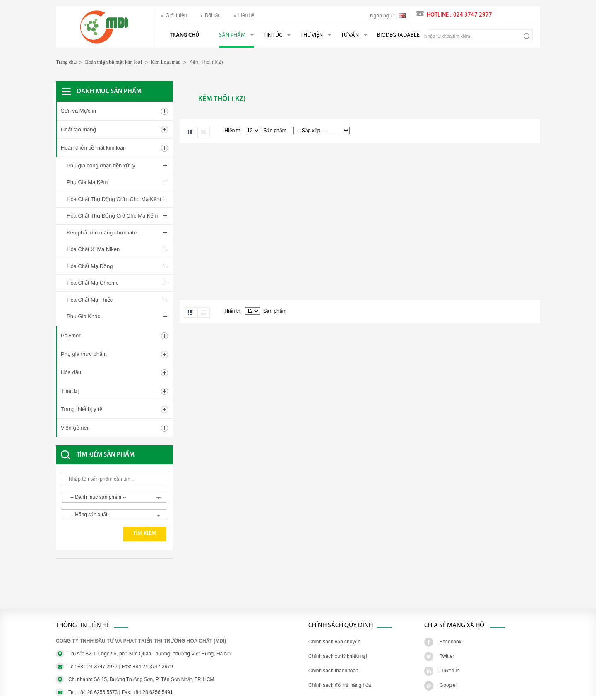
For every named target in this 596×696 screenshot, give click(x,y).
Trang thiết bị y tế (81, 385)
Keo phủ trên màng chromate (102, 233)
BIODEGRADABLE (398, 35)
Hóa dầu (71, 349)
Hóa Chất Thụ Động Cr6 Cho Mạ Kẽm (112, 216)
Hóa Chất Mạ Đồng (90, 266)
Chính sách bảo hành (332, 676)
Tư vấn (350, 35)
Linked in (449, 647)
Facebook (450, 618)
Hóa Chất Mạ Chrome (93, 283)
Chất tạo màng (78, 129)
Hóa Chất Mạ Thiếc (90, 300)
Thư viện (311, 35)
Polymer (71, 312)
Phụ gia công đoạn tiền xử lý (101, 165)
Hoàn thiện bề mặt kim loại (113, 62)
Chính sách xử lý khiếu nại (337, 633)
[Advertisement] (122, 564)
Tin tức (273, 35)
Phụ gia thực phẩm (84, 330)
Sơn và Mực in (78, 111)
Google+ (449, 662)
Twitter (447, 633)
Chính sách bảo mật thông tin (340, 691)
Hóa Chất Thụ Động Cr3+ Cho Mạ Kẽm (114, 199)
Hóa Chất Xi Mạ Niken (93, 249)
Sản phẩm (232, 35)
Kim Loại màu (165, 62)
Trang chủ (184, 35)
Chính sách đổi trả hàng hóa (339, 662)
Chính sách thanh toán (333, 647)
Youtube (449, 676)
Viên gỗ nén (75, 404)
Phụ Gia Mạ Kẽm (87, 182)
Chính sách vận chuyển (334, 618)
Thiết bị (70, 367)
